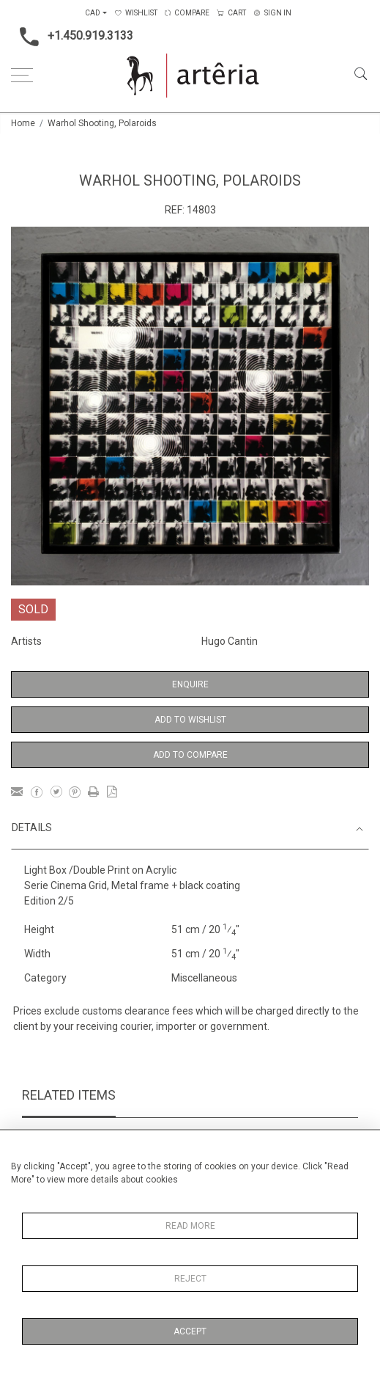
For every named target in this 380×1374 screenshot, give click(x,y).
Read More (190, 1226)
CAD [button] (92, 13)
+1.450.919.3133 (72, 36)
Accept (190, 1331)
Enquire (190, 684)
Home (23, 123)
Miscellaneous (204, 978)
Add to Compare (190, 755)
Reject (190, 1278)
